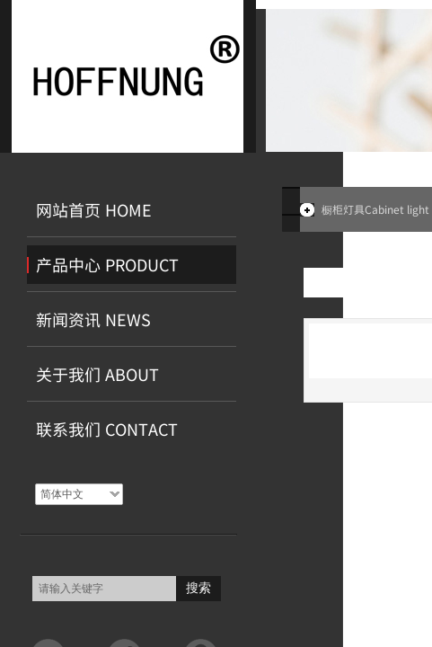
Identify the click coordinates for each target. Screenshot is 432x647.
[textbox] (104, 588)
